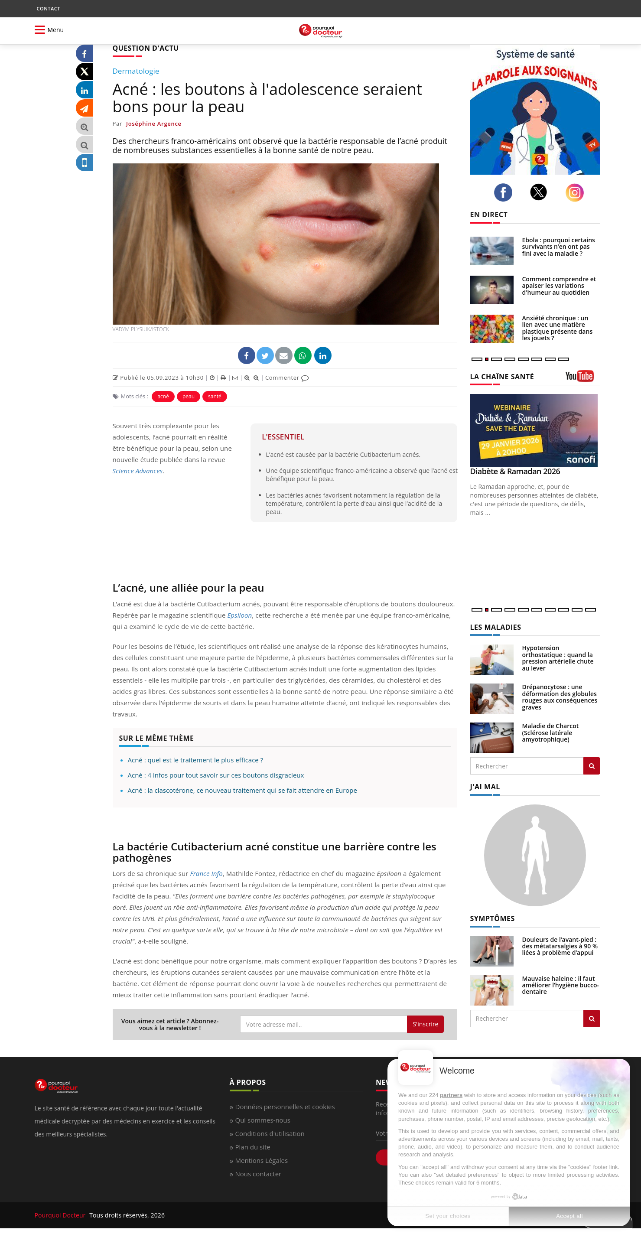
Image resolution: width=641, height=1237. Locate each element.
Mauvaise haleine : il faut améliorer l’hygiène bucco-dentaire (560, 985)
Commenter (287, 377)
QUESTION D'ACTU (146, 48)
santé (214, 396)
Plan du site (252, 1147)
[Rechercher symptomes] (591, 1018)
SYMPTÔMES (492, 918)
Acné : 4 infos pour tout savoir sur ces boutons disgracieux (216, 775)
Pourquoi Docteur (61, 1215)
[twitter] (541, 192)
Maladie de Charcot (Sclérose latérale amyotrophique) (550, 732)
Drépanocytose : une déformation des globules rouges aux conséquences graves (560, 697)
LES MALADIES (495, 627)
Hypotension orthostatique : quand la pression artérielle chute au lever (558, 658)
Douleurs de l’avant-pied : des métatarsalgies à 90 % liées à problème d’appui (560, 946)
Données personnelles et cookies (285, 1106)
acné (163, 396)
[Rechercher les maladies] (591, 766)
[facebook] (505, 192)
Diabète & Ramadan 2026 (515, 471)
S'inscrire (425, 1024)
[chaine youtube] (583, 379)
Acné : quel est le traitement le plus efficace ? (196, 759)
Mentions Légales (261, 1160)
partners (451, 1095)
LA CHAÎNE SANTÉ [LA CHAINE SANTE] (502, 376)
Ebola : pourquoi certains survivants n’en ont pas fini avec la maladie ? (558, 246)
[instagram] (577, 192)
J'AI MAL (485, 786)
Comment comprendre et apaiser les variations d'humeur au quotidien (559, 285)
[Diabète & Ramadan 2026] (535, 430)
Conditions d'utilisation (270, 1133)
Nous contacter (258, 1173)
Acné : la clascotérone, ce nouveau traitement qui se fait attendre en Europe (242, 790)
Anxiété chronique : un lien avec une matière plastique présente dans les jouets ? (557, 328)
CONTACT (48, 8)
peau (188, 396)
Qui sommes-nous (262, 1120)
